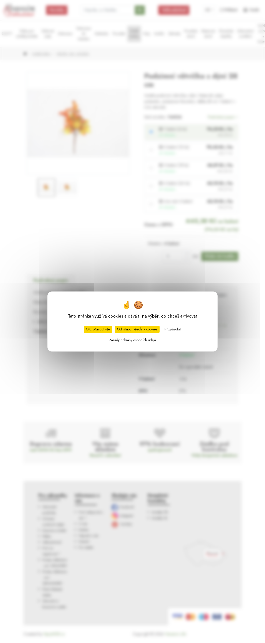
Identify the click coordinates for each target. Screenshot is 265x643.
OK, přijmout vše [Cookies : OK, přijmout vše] (98, 329)
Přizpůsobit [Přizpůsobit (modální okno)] (172, 329)
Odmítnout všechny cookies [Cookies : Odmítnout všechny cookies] (137, 329)
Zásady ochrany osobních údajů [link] (132, 340)
